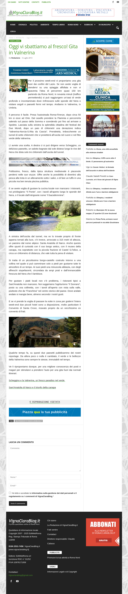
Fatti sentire (52, 530)
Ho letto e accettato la (43, 494)
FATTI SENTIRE (23, 2)
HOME (12, 24)
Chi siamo (51, 520)
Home (11, 38)
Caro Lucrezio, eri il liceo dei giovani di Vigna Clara (102, 179)
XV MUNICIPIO (106, 24)
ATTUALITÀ (20, 38)
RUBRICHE (90, 24)
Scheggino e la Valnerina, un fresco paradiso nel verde (37, 380)
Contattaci (51, 534)
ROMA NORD (74, 24)
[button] (117, 28)
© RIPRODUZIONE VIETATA (45, 402)
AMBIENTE (45, 24)
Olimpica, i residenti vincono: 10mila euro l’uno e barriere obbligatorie (101, 201)
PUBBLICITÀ (46, 2)
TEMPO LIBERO (58, 24)
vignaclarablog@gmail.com (21, 575)
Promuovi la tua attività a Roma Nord (63, 557)
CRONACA (22, 24)
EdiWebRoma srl (23, 556)
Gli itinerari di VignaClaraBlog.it (29, 421)
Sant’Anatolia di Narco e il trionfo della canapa (32, 387)
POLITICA (33, 24)
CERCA (13, 31)
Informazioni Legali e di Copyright (62, 572)
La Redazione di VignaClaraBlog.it (62, 525)
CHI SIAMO (12, 2)
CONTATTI (35, 2)
